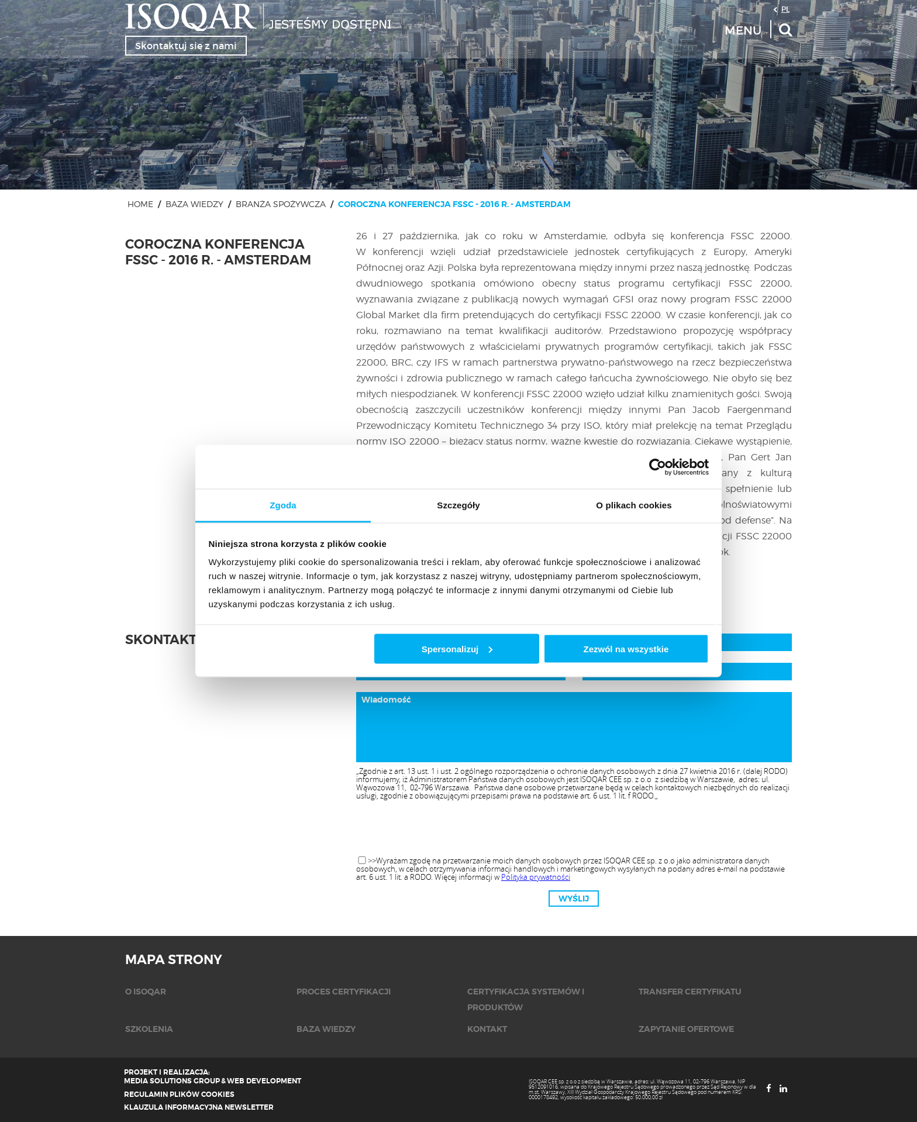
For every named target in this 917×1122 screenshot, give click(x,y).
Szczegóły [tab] (458, 505)
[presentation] (574, 829)
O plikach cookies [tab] (633, 505)
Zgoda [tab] (283, 505)
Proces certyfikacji (344, 991)
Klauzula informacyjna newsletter (199, 1107)
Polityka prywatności (535, 877)
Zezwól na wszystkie (625, 648)
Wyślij (574, 898)
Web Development (264, 1081)
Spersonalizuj (457, 648)
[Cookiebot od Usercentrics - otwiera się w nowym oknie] (657, 467)
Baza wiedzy (194, 204)
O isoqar (145, 991)
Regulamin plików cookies (179, 1094)
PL (785, 9)
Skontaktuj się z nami (186, 45)
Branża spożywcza (281, 204)
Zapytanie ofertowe (686, 1029)
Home (140, 204)
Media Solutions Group (172, 1081)
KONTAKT (487, 1029)
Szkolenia (149, 1029)
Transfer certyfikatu (690, 991)
